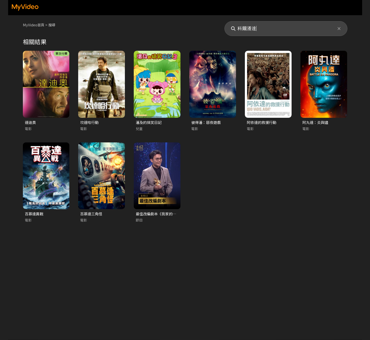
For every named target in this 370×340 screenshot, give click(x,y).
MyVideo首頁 (34, 24)
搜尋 (53, 24)
